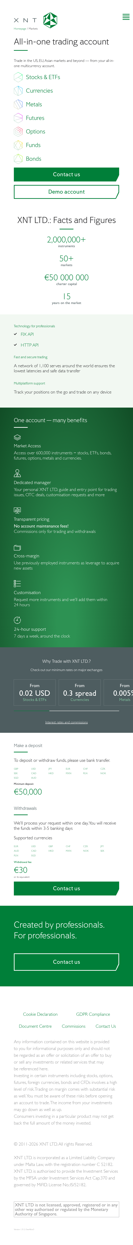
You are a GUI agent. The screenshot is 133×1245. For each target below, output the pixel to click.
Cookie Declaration (40, 1014)
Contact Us (106, 1026)
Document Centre (35, 1026)
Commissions (73, 1026)
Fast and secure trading (30, 357)
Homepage (20, 28)
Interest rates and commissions (66, 722)
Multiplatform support (29, 383)
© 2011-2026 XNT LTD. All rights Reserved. (53, 1144)
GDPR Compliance (93, 1014)
